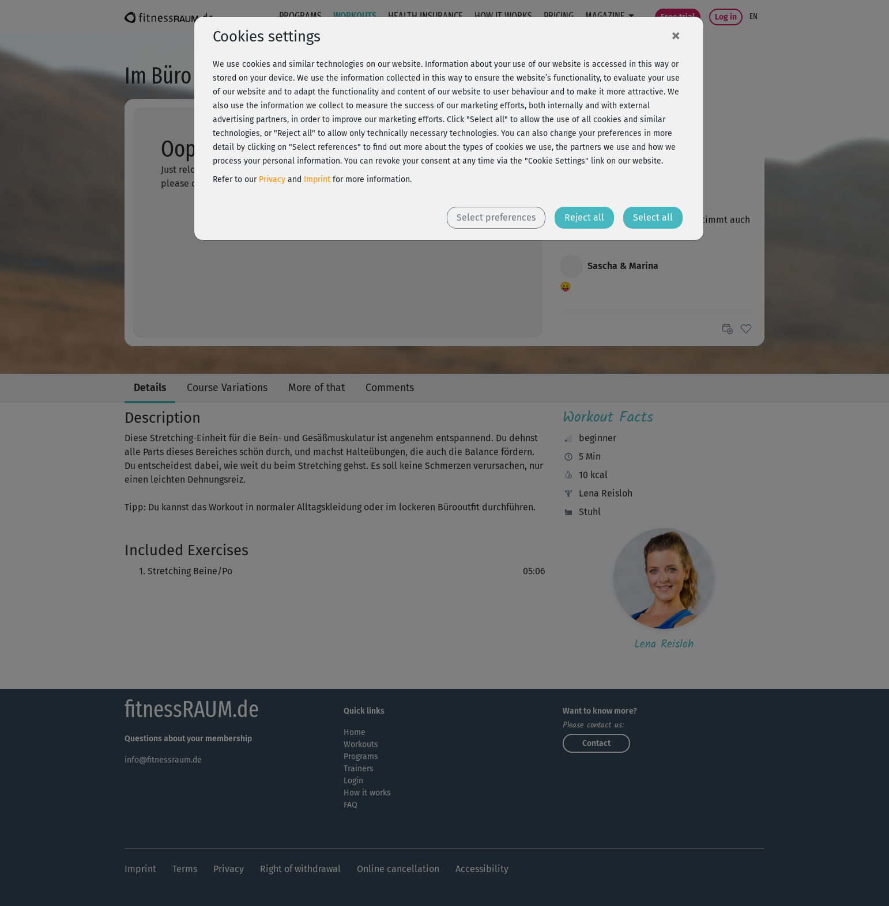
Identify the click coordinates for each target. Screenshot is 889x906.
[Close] (675, 35)
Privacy (272, 179)
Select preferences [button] (496, 217)
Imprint (317, 179)
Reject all (584, 217)
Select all (653, 217)
